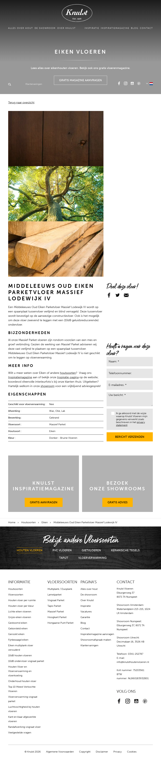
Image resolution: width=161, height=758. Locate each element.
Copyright (84, 751)
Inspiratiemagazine (115, 28)
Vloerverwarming (92, 558)
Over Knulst (66, 28)
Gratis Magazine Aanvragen (80, 79)
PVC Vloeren (62, 550)
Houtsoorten (28, 522)
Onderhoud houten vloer (22, 681)
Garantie (85, 617)
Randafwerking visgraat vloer (24, 726)
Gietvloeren (91, 550)
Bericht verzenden (130, 435)
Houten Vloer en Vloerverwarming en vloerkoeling (19, 671)
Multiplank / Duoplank (59, 588)
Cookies (131, 751)
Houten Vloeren (29, 550)
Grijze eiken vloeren (19, 617)
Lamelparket (54, 594)
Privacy (117, 751)
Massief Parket (55, 611)
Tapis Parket (54, 605)
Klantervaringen (27, 84)
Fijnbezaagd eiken (18, 639)
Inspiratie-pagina (68, 377)
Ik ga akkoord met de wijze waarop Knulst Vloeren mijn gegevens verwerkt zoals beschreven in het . (129, 419)
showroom (47, 386)
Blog (134, 28)
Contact (146, 28)
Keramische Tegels (125, 550)
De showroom (45, 28)
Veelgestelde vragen (19, 732)
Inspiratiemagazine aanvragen (97, 634)
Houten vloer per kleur (21, 605)
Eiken (45, 522)
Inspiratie (92, 28)
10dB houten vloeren (20, 655)
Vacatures (86, 611)
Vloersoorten (15, 594)
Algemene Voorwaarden (60, 751)
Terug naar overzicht (21, 102)
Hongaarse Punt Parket (60, 622)
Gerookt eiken (16, 634)
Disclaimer (102, 751)
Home (11, 522)
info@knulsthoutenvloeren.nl (133, 662)
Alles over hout (20, 28)
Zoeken (9, 84)
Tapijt (63, 558)
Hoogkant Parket (57, 617)
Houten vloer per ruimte (22, 600)
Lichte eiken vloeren (19, 611)
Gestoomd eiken (17, 622)
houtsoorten (68, 373)
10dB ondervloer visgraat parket (26, 661)
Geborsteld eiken (18, 628)
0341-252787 (135, 653)
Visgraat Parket (55, 600)
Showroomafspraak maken (95, 639)
